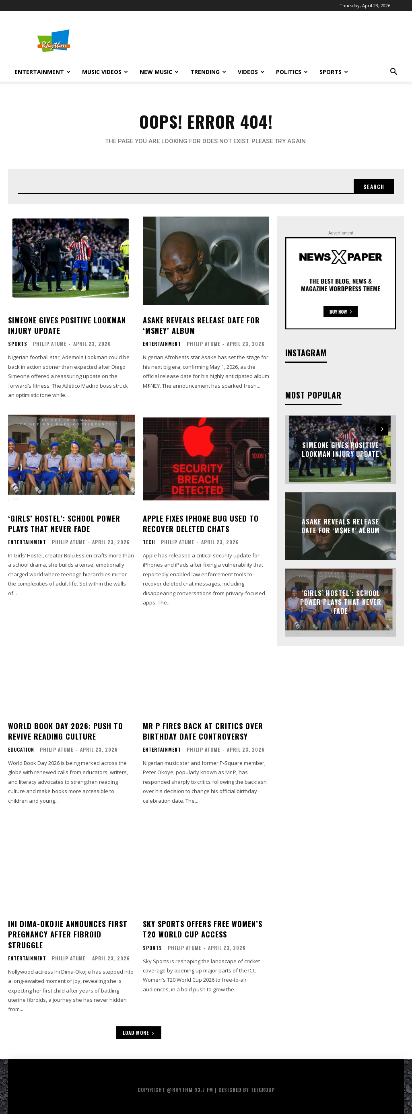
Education (21, 748)
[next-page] (382, 431)
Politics (292, 72)
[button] (393, 72)
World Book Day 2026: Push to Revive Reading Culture (65, 730)
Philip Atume (49, 344)
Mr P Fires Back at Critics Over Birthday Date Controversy (203, 730)
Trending (208, 72)
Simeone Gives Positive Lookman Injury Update (66, 326)
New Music (159, 72)
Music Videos (105, 72)
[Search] (373, 187)
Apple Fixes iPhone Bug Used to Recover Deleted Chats (200, 523)
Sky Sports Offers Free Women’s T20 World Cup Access (202, 927)
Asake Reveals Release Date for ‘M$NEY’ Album (201, 326)
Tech (149, 541)
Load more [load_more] (139, 1030)
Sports (333, 72)
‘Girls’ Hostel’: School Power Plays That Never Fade (63, 523)
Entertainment (42, 72)
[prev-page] (367, 431)
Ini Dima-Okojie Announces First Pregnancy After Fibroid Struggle (67, 932)
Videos (251, 72)
